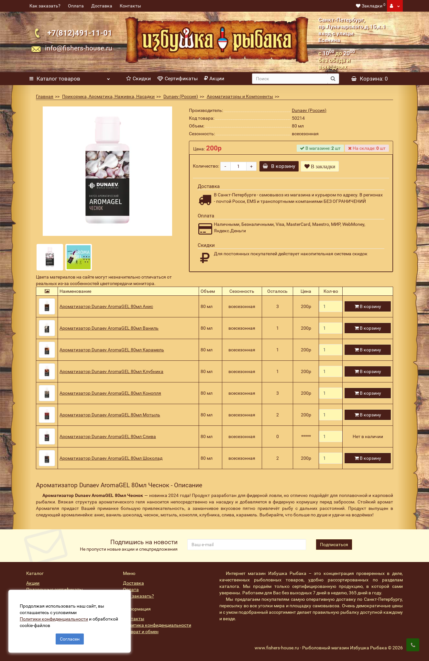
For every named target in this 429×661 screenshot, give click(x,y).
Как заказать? (44, 5)
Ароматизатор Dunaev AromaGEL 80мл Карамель (112, 349)
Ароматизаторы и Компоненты (240, 96)
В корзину (280, 166)
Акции (214, 78)
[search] (289, 78)
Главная (44, 96)
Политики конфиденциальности (55, 617)
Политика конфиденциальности (157, 625)
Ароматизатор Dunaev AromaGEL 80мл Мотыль (110, 414)
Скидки (138, 78)
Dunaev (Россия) (180, 96)
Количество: (206, 166)
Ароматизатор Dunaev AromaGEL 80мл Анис (106, 306)
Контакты (130, 5)
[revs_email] (246, 544)
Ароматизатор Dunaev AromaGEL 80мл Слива (108, 436)
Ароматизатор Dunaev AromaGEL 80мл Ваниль (109, 328)
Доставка (101, 5)
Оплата (76, 5)
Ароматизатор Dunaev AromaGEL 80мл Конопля (110, 393)
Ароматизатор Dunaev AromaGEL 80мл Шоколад (111, 458)
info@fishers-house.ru (78, 48)
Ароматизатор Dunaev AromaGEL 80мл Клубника (111, 371)
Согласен (70, 637)
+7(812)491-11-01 (79, 33)
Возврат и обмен (141, 631)
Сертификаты (177, 78)
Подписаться (334, 544)
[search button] (333, 78)
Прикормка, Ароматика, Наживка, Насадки (108, 96)
